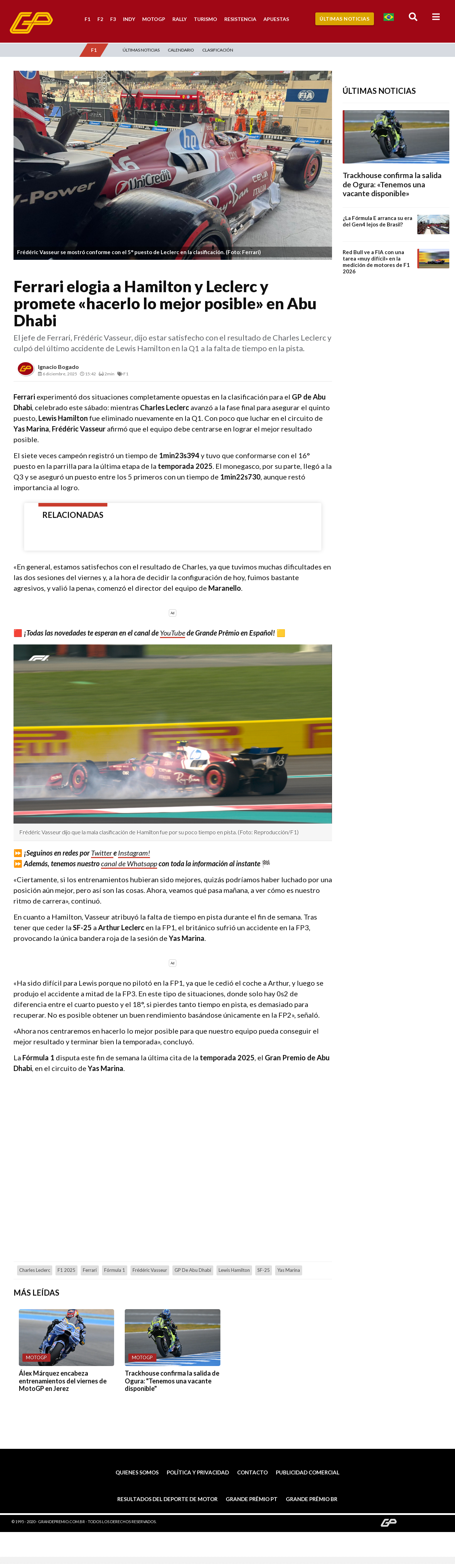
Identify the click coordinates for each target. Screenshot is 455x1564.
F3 (113, 19)
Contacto (252, 1472)
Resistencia (240, 19)
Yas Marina (288, 1270)
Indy (129, 19)
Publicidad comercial (307, 1472)
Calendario (181, 50)
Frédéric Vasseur (150, 1270)
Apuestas (276, 19)
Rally (179, 19)
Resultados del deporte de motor (167, 1499)
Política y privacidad (198, 1472)
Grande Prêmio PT (252, 1499)
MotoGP (153, 19)
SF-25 (263, 1270)
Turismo (205, 19)
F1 (87, 19)
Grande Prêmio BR (311, 1499)
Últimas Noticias (344, 19)
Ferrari (90, 1270)
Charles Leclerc (34, 1270)
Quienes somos (137, 1472)
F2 (100, 19)
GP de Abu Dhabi (193, 1270)
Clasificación (217, 50)
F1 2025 (66, 1270)
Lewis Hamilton (234, 1270)
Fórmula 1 (114, 1270)
